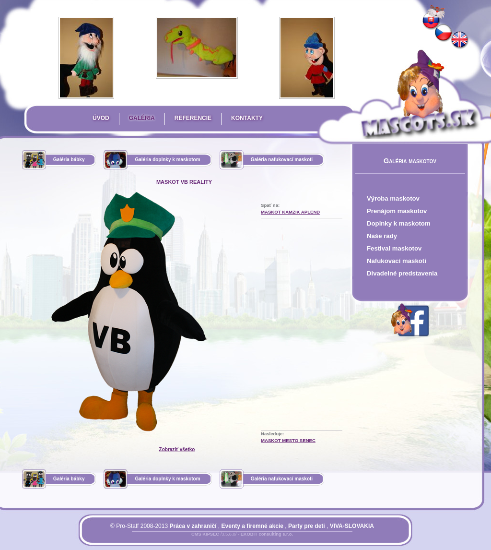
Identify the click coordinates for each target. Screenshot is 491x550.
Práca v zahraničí (192, 526)
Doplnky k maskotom (399, 223)
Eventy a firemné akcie (252, 526)
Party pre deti (306, 526)
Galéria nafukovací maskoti (282, 159)
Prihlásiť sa (223, 540)
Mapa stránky (258, 540)
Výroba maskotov (393, 198)
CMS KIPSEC (205, 534)
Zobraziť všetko (177, 449)
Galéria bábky (69, 159)
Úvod (101, 118)
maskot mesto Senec (288, 440)
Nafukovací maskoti (396, 260)
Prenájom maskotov (397, 211)
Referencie (193, 118)
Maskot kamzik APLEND (290, 212)
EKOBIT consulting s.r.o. (267, 534)
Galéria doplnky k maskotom (167, 159)
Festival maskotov (394, 248)
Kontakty (247, 118)
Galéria (142, 118)
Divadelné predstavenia (402, 273)
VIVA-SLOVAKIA (352, 526)
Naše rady (382, 235)
